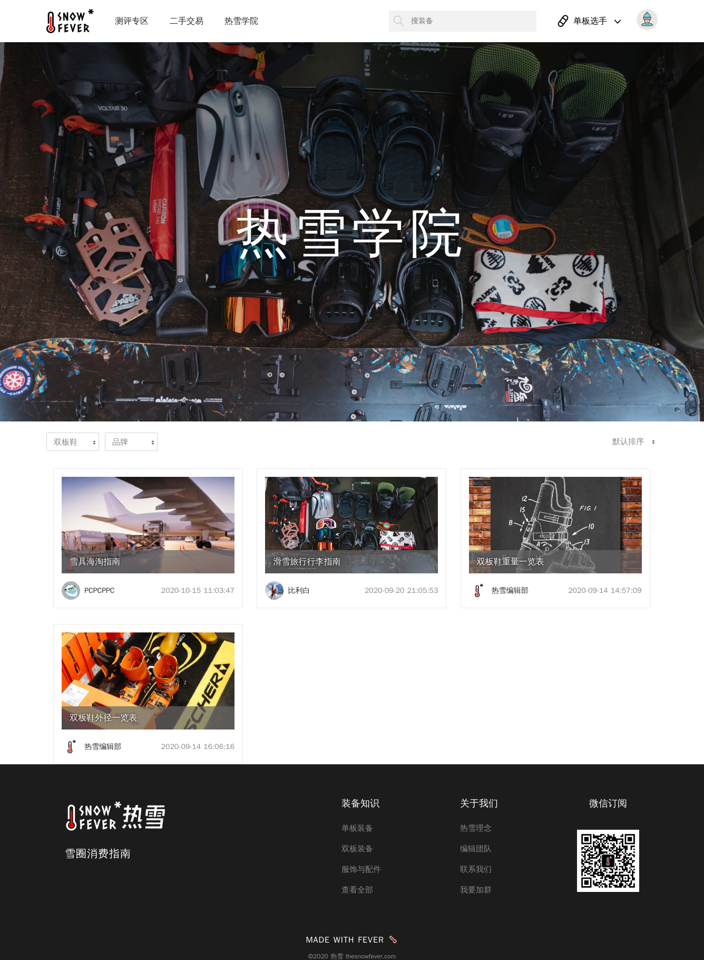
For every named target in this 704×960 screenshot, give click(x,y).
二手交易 (186, 21)
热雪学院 (241, 21)
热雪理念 (476, 828)
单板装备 (357, 828)
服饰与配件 (361, 869)
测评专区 (132, 21)
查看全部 (357, 890)
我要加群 (476, 890)
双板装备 (357, 848)
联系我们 (476, 869)
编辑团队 (476, 848)
